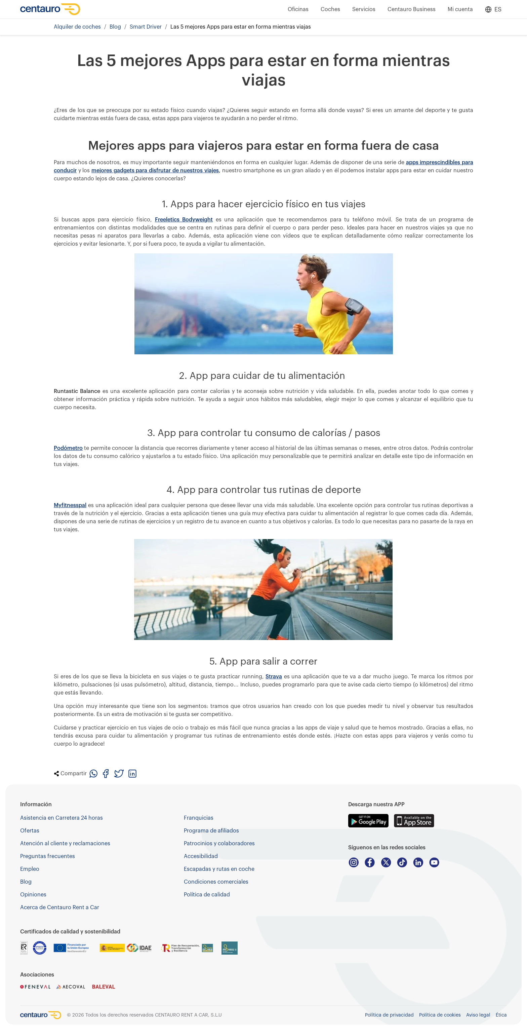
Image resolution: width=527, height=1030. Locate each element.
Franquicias (198, 818)
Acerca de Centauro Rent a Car (59, 907)
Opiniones (33, 894)
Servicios (363, 9)
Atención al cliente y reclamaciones (65, 843)
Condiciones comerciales (216, 882)
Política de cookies (440, 1015)
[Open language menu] (493, 9)
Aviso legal (478, 1015)
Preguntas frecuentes (47, 856)
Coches (330, 9)
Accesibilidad (201, 856)
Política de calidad (207, 894)
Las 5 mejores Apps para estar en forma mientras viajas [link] (240, 27)
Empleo (29, 869)
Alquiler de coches (77, 27)
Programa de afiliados (211, 830)
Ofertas (29, 830)
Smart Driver (146, 27)
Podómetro (68, 448)
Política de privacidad (389, 1015)
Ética (501, 1015)
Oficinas (298, 9)
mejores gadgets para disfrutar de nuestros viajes (155, 170)
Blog (115, 27)
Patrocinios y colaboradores (219, 843)
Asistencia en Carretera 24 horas (61, 818)
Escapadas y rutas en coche (219, 869)
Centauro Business (412, 9)
